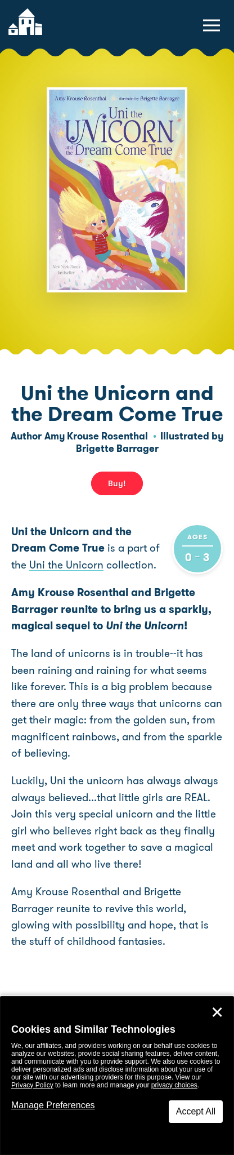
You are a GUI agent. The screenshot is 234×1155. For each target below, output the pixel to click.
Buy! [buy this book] (117, 483)
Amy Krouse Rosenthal (96, 436)
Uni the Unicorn (66, 564)
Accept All (195, 1111)
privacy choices (174, 1085)
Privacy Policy (32, 1085)
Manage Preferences (53, 1105)
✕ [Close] (217, 1012)
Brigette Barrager (117, 448)
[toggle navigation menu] (211, 25)
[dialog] (117, 1076)
